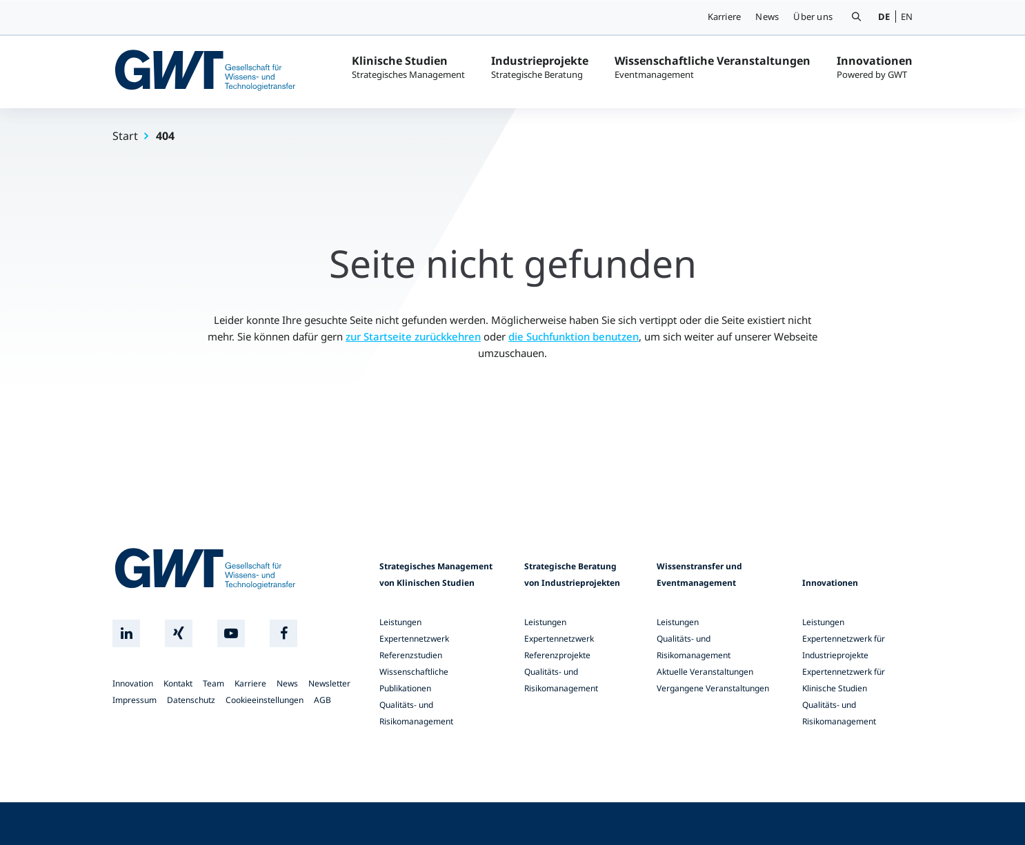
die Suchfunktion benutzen (573, 336)
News (767, 16)
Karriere (725, 16)
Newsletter (329, 683)
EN (907, 16)
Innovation (132, 683)
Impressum (134, 700)
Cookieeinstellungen (264, 700)
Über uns (813, 16)
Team (213, 683)
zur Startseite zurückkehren (413, 336)
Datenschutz (191, 700)
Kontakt (177, 683)
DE (884, 16)
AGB (322, 700)
